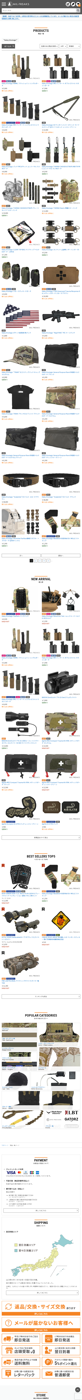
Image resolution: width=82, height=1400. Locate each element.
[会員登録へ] (68, 4)
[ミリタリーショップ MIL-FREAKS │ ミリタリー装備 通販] (18, 4)
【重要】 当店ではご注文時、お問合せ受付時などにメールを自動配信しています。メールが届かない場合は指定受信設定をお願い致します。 (40, 17)
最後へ (60, 555)
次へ (21, 555)
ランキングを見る (41, 996)
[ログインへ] (73, 4)
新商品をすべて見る (41, 837)
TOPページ (5, 1145)
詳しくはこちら (41, 1210)
